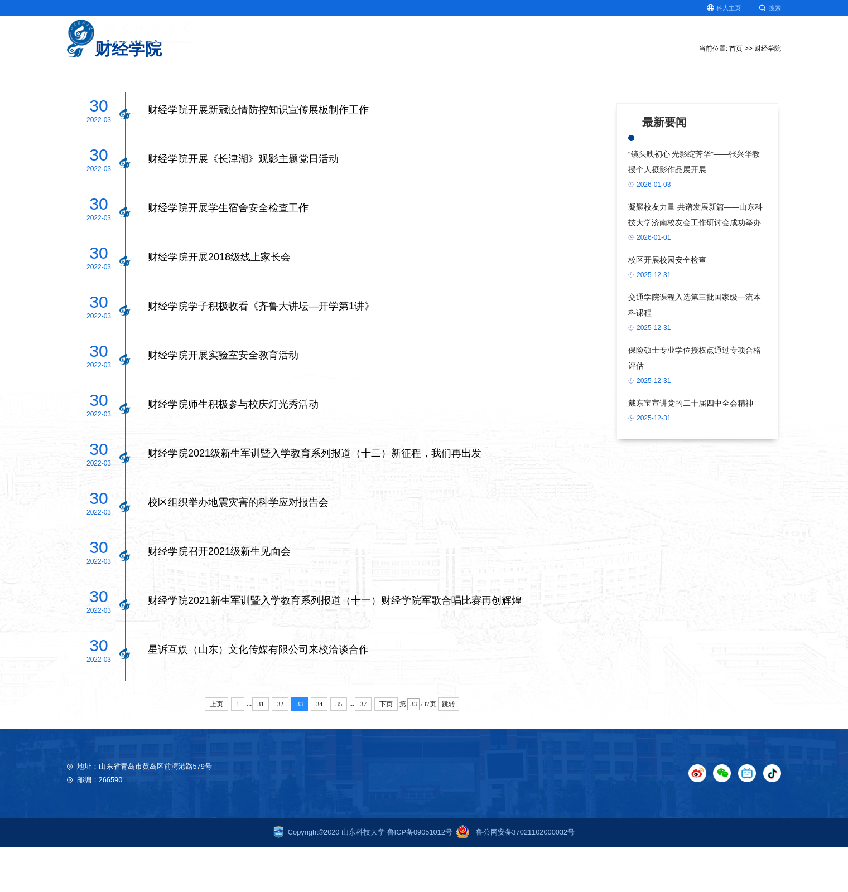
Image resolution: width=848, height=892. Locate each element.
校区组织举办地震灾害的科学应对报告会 (238, 546)
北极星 (648, 37)
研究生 (691, 37)
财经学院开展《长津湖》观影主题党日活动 (243, 203)
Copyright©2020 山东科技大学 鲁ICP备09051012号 (362, 876)
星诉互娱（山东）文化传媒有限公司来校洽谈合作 (258, 694)
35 (338, 749)
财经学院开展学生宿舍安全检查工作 (228, 252)
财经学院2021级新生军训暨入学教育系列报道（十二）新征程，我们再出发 (314, 497)
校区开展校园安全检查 (667, 304)
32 (280, 749)
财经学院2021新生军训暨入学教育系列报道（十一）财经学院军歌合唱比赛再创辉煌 (335, 645)
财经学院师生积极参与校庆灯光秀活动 (233, 448)
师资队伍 (601, 37)
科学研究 (499, 37)
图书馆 (769, 37)
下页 (386, 749)
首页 (406, 37)
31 (260, 749)
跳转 (448, 749)
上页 (216, 749)
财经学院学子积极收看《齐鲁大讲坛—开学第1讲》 (261, 350)
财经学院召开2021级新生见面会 (219, 596)
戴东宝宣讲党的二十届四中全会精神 (690, 448)
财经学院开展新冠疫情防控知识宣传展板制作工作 (258, 154)
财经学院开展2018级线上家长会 (219, 301)
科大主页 (724, 8)
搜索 (770, 8)
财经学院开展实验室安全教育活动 (223, 399)
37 (363, 749)
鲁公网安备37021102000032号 (513, 876)
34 (319, 749)
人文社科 (550, 37)
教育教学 (449, 37)
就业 (730, 37)
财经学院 (767, 93)
